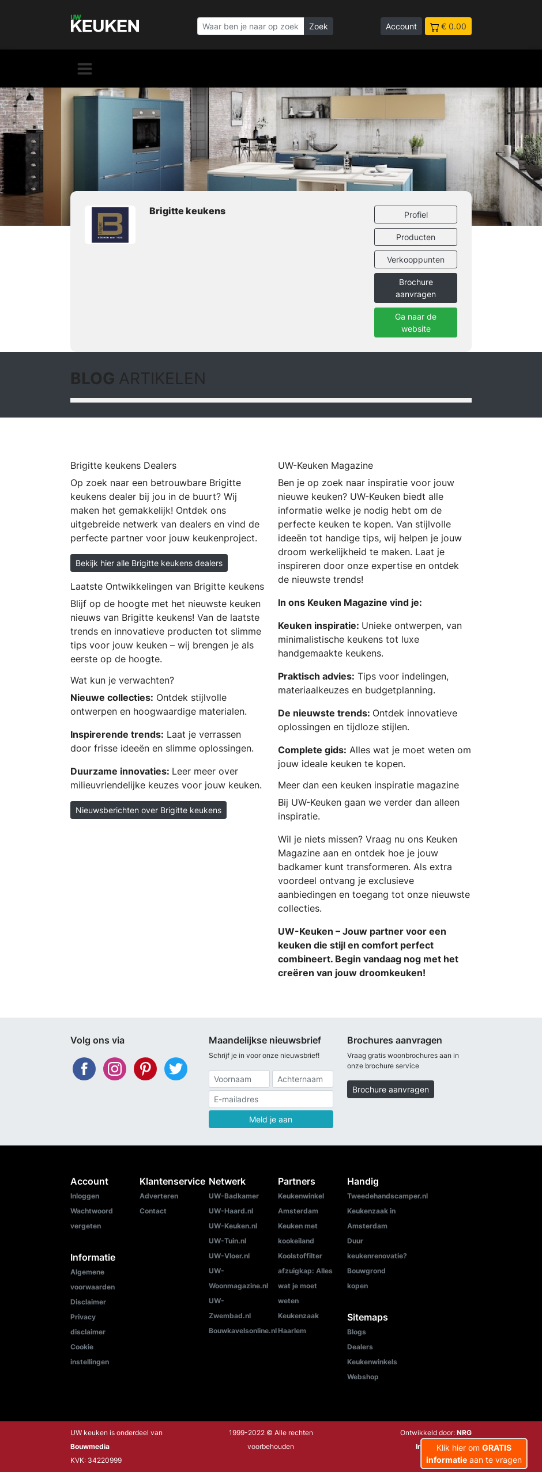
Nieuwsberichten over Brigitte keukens (148, 810)
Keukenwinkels (372, 1361)
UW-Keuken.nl (233, 1225)
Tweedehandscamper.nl (387, 1196)
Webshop (363, 1376)
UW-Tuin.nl (227, 1240)
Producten (415, 237)
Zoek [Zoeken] (318, 26)
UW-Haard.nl (231, 1211)
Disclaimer (88, 1302)
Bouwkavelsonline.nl (243, 1330)
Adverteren (159, 1196)
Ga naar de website (415, 322)
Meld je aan (270, 1119)
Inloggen (84, 1196)
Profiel (416, 214)
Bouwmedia (90, 1446)
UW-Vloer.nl (229, 1255)
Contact (153, 1211)
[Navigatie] (84, 68)
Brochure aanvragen (416, 288)
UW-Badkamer (234, 1196)
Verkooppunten (416, 259)
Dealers (360, 1346)
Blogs (356, 1331)
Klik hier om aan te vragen (474, 1454)
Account (401, 26)
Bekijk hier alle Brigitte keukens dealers (149, 563)
